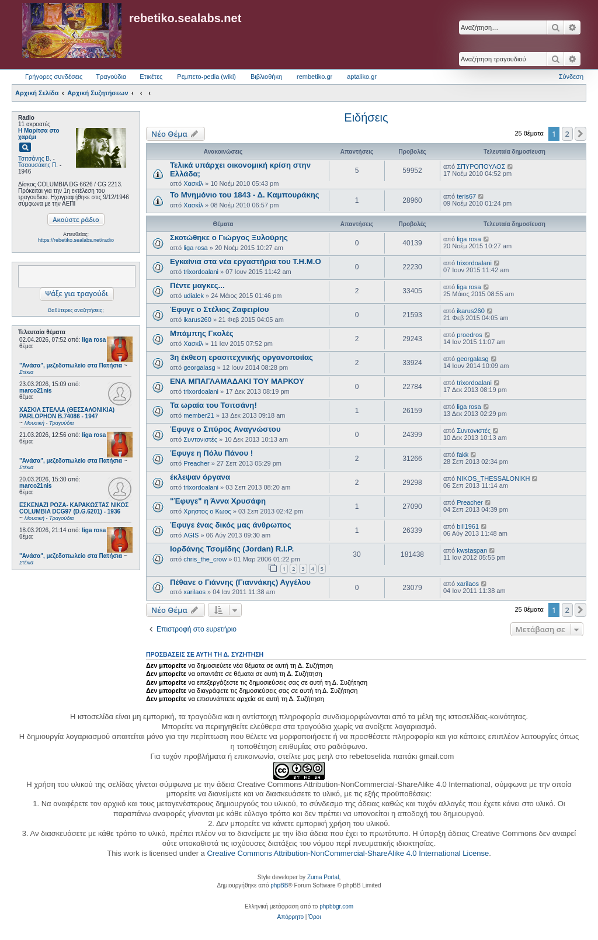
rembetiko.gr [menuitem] (314, 76)
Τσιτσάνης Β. (34, 158)
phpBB (279, 885)
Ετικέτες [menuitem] (151, 76)
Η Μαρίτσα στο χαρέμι (39, 133)
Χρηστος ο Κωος (207, 511)
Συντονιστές (200, 439)
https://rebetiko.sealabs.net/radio (76, 240)
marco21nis (35, 390)
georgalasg (199, 367)
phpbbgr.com (336, 906)
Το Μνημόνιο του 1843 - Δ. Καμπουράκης (244, 194)
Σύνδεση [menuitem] (571, 76)
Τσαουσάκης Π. (38, 165)
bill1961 (468, 526)
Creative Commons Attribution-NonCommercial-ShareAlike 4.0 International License (348, 853)
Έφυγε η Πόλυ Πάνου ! (211, 453)
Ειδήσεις (366, 117)
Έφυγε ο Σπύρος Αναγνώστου (225, 429)
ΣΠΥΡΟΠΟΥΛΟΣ (481, 166)
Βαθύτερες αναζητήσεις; (75, 310)
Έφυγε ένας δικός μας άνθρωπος (230, 525)
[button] (580, 134)
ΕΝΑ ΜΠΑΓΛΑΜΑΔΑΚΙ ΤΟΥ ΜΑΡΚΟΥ (237, 381)
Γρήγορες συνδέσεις (53, 76)
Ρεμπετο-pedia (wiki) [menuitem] (206, 76)
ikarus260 (197, 319)
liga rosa (94, 340)
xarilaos (194, 591)
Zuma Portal (323, 877)
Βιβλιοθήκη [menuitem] (266, 76)
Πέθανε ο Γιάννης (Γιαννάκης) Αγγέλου (240, 582)
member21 (198, 415)
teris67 (466, 196)
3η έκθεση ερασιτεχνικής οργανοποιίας (241, 357)
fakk (462, 454)
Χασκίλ (193, 183)
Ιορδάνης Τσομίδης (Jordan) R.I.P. (232, 548)
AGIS (191, 535)
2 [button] (567, 134)
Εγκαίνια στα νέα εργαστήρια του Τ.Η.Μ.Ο (245, 261)
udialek (193, 295)
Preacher (196, 463)
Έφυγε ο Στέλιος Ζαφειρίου (219, 309)
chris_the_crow (205, 559)
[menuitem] (290, 917)
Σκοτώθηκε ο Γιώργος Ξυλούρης (229, 237)
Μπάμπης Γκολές (202, 333)
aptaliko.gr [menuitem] (362, 76)
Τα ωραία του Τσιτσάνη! (213, 405)
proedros (469, 334)
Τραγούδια (111, 76)
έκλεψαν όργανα (200, 477)
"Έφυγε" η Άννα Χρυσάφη (218, 501)
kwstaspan (472, 550)
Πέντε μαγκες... (197, 285)
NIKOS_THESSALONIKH (493, 478)
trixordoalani (200, 271)
